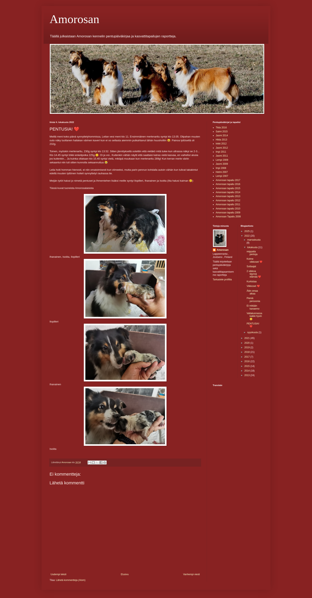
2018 (247, 352)
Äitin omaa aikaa (252, 292)
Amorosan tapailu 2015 (228, 188)
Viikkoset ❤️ (253, 286)
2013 (247, 375)
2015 (247, 366)
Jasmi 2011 (222, 155)
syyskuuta (252, 332)
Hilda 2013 (221, 139)
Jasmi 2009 (222, 164)
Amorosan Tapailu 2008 (228, 216)
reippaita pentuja (252, 253)
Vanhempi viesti (191, 574)
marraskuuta (253, 239)
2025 (247, 231)
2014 (247, 370)
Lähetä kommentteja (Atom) (70, 580)
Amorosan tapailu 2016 (228, 184)
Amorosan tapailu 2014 (228, 192)
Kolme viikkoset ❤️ (254, 260)
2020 (247, 343)
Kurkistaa (251, 281)
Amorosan (74, 19)
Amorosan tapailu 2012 (228, 200)
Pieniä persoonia (253, 299)
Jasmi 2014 (222, 135)
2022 (247, 235)
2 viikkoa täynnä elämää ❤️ (254, 274)
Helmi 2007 (222, 172)
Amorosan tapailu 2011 (228, 204)
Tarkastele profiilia (222, 279)
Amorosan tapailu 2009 (228, 212)
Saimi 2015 (222, 131)
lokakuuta (252, 247)
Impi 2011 (221, 151)
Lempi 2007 (222, 176)
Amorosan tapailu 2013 (228, 196)
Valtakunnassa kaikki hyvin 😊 (254, 316)
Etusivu (125, 574)
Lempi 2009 (222, 160)
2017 (247, 356)
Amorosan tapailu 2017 (228, 180)
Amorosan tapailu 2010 (228, 208)
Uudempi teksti (58, 574)
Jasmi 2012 (222, 147)
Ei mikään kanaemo (253, 307)
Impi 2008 (221, 168)
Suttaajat (251, 266)
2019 (247, 347)
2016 (247, 361)
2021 (247, 338)
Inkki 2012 (221, 143)
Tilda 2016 (221, 127)
